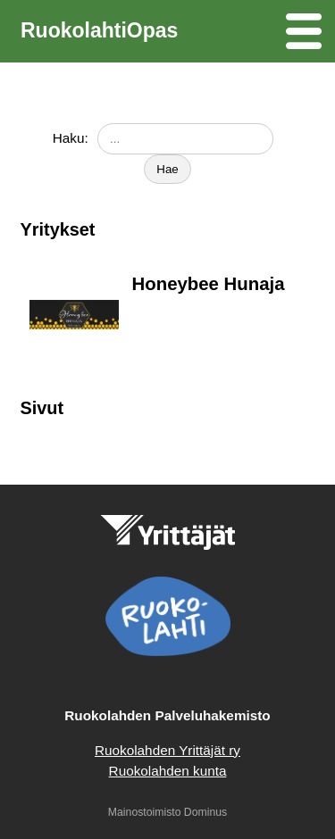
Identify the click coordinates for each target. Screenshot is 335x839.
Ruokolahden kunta (168, 770)
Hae (167, 169)
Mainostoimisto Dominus (167, 812)
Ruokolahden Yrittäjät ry (167, 750)
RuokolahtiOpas (99, 30)
